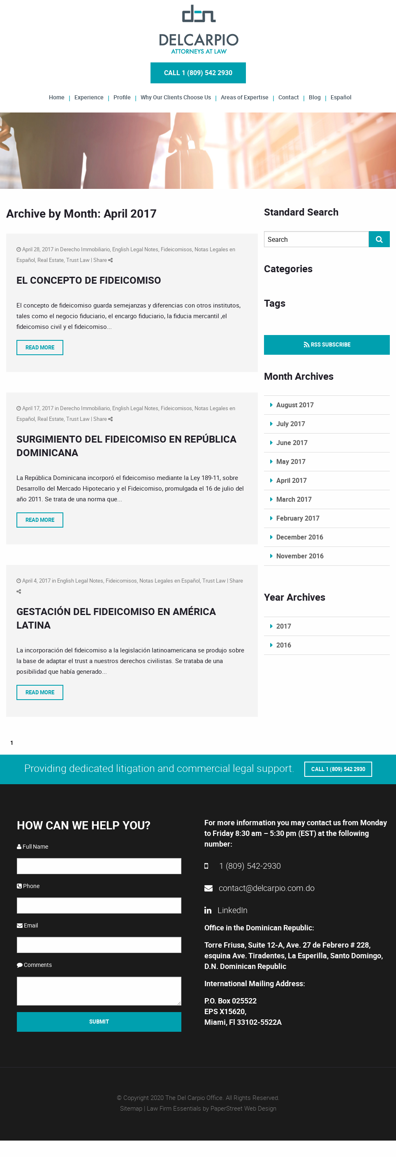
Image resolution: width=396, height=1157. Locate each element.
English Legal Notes (135, 249)
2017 (283, 626)
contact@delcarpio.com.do (259, 887)
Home (57, 96)
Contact (288, 96)
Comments (34, 965)
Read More (39, 347)
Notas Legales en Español (169, 580)
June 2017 (292, 442)
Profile (122, 96)
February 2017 (298, 518)
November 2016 (300, 555)
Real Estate (50, 260)
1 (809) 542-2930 (242, 865)
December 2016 (299, 537)
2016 (283, 645)
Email (27, 925)
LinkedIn (226, 910)
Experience (89, 96)
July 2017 (290, 423)
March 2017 (294, 499)
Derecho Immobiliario (85, 249)
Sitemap (131, 1108)
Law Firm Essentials (174, 1108)
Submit (99, 1021)
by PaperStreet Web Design (239, 1108)
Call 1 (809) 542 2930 (198, 72)
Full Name (32, 846)
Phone (28, 886)
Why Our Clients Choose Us (176, 96)
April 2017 (291, 480)
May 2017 (291, 461)
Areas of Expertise (245, 96)
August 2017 (295, 404)
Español (341, 96)
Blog (315, 96)
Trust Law (78, 260)
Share (103, 260)
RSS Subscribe (327, 344)
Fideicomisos (176, 249)
